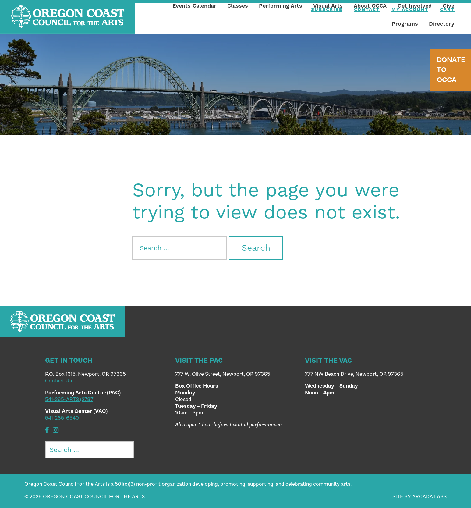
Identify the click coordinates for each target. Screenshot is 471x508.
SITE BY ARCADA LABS (419, 496)
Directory (441, 23)
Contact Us (58, 381)
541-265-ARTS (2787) (70, 399)
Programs (405, 23)
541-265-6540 (62, 418)
